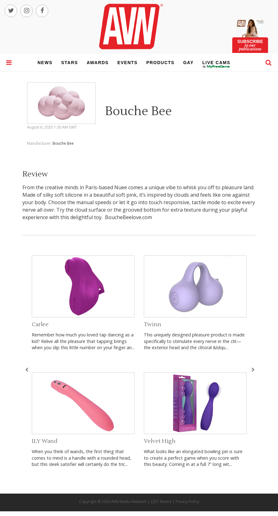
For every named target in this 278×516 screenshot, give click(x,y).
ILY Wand (44, 441)
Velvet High (160, 441)
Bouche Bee (63, 143)
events (127, 62)
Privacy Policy (187, 501)
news (45, 62)
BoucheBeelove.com (128, 217)
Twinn (152, 324)
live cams (216, 66)
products (160, 62)
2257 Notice (161, 501)
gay (188, 62)
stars (69, 62)
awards (97, 62)
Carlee (40, 324)
